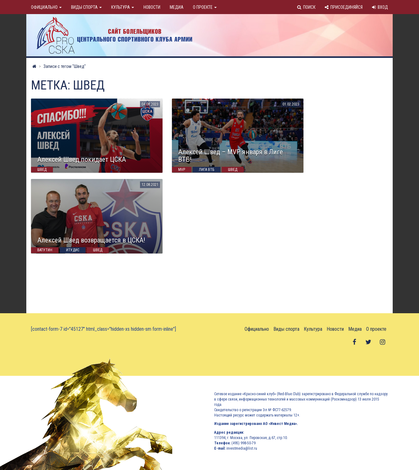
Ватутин (44, 250)
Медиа (177, 7)
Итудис (72, 250)
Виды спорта (86, 7)
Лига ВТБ (206, 169)
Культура (122, 7)
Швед (42, 169)
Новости (151, 7)
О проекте (205, 7)
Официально (46, 7)
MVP (181, 169)
